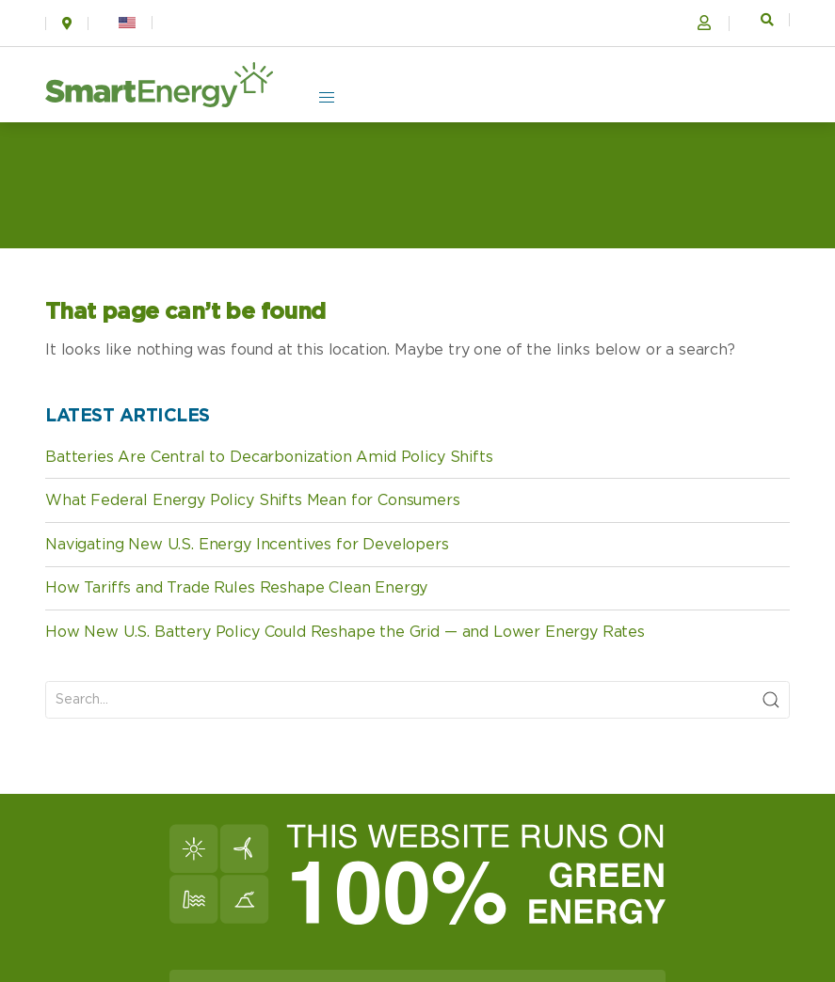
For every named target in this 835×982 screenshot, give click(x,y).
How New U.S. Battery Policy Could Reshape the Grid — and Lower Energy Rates (345, 632)
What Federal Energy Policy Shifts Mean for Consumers (252, 500)
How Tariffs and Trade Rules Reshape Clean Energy (236, 587)
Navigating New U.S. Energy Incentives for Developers (247, 544)
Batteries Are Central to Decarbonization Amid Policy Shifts (269, 457)
